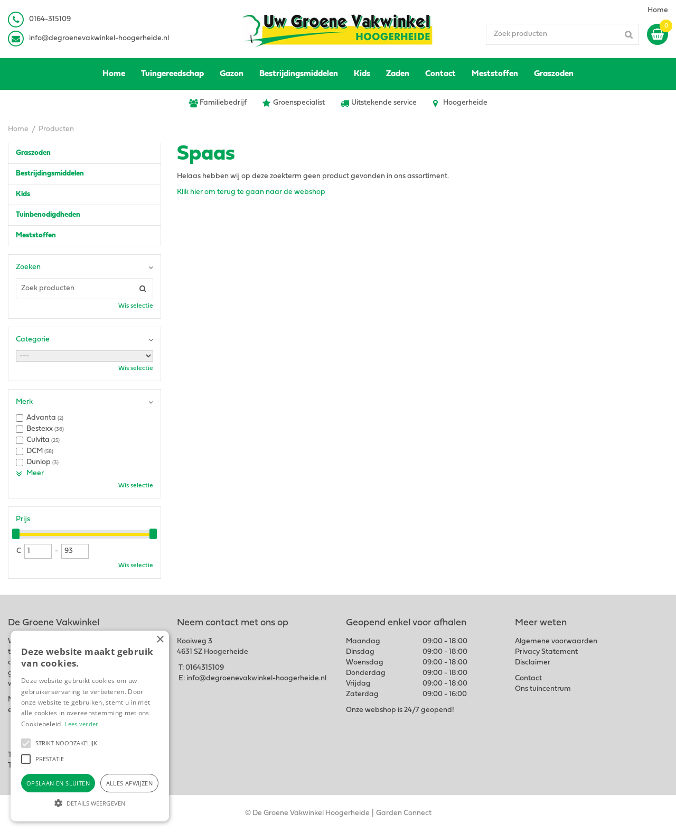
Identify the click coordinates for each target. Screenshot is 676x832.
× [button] (160, 640)
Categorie (33, 339)
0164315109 (204, 667)
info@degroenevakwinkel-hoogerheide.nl (99, 38)
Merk (24, 402)
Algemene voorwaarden (556, 641)
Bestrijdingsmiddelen (50, 173)
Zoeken (28, 267)
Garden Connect (403, 813)
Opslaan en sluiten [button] (58, 783)
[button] (25, 743)
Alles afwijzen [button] (129, 783)
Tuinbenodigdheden (48, 214)
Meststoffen (36, 235)
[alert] (90, 726)
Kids (23, 194)
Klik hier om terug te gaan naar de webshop (251, 192)
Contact (528, 678)
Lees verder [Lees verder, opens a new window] (81, 724)
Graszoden (33, 153)
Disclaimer (532, 662)
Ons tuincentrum (543, 689)
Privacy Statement (546, 652)
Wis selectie (135, 306)
